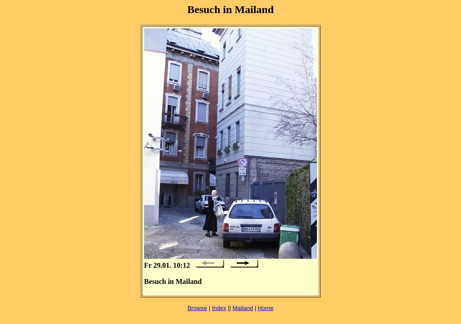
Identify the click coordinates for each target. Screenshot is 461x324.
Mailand (242, 308)
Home (266, 308)
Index (219, 308)
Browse (197, 308)
